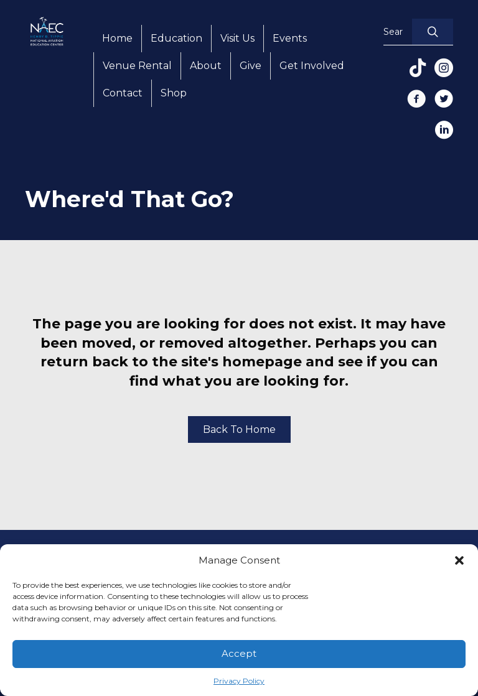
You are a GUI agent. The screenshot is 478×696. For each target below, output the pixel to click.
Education (176, 38)
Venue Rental (137, 66)
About (206, 66)
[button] (459, 560)
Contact (123, 93)
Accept (239, 653)
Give (250, 66)
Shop (174, 93)
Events (290, 38)
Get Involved (311, 66)
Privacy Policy (239, 680)
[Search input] (394, 32)
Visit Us (237, 38)
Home (117, 38)
